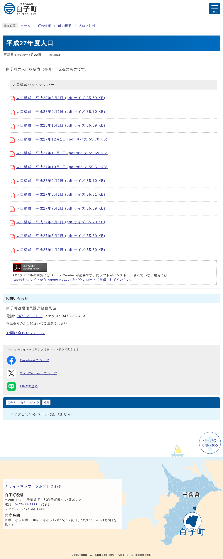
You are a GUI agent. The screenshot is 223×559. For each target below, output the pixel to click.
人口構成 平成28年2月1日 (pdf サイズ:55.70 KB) (57, 111)
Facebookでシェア (28, 360)
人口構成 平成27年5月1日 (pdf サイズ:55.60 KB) (57, 236)
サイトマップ (20, 486)
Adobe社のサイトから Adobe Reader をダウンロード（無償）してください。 (73, 279)
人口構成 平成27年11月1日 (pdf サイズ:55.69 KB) (59, 153)
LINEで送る (22, 386)
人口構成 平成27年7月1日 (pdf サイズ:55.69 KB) (57, 208)
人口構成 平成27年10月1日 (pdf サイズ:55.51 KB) (59, 167)
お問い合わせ (50, 486)
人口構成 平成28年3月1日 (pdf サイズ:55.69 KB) (57, 98)
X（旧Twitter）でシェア (32, 373)
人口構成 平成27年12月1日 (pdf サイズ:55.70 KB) (59, 139)
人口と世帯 (87, 25)
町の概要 (65, 25)
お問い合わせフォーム (25, 333)
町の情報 (44, 25)
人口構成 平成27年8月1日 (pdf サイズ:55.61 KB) (57, 194)
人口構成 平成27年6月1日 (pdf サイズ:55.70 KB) (57, 222)
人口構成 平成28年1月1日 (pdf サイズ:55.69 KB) (57, 125)
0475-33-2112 (29, 316)
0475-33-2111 (26, 504)
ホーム (25, 25)
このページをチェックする (23, 402)
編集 (46, 402)
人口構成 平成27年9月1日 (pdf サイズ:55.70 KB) (57, 181)
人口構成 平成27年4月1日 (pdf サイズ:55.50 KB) (57, 250)
